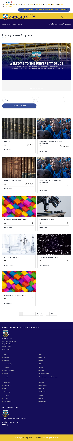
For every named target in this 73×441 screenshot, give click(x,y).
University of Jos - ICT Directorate (32, 438)
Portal (5, 388)
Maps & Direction (44, 373)
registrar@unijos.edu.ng (9, 341)
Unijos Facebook (7, 344)
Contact (6, 373)
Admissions (7, 385)
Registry (41, 398)
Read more (8, 150)
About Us (6, 354)
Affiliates (41, 382)
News (41, 360)
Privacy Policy (8, 364)
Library (41, 364)
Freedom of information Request (48, 377)
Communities (8, 401)
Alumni (41, 367)
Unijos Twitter (6, 349)
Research (42, 357)
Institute (6, 377)
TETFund (6, 398)
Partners (6, 360)
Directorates (42, 385)
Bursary (41, 370)
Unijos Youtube (6, 346)
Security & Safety (9, 370)
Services (6, 357)
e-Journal (6, 395)
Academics (7, 382)
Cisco (41, 395)
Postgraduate (43, 401)
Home (4, 24)
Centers (41, 388)
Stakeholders (43, 392)
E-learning (7, 392)
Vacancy (6, 367)
